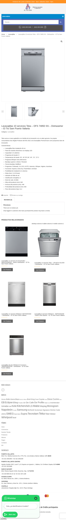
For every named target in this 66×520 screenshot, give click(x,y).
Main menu (33, 16)
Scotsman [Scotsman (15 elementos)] (38, 410)
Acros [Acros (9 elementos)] (3, 399)
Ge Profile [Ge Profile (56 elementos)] (39, 402)
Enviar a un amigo (16, 195)
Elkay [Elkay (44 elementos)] (15, 402)
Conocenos (4, 429)
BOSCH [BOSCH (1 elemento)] (21, 399)
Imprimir (4, 195)
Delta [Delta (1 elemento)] (46, 399)
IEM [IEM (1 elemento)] (49, 402)
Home (3, 34)
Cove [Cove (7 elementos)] (36, 399)
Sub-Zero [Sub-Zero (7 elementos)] (17, 414)
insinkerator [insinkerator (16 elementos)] (55, 403)
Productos (4, 435)
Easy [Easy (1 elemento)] (60, 399)
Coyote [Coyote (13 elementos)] (41, 399)
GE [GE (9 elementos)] (24, 403)
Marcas (3, 437)
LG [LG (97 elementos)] (31, 406)
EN (2, 445)
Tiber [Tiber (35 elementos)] (47, 414)
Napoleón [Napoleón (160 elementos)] (7, 409)
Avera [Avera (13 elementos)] (12, 399)
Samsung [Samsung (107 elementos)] (22, 409)
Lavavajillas (11, 34)
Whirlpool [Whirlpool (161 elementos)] (6, 417)
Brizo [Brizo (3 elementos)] (25, 399)
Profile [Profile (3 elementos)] (15, 410)
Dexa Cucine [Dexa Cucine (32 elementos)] (53, 399)
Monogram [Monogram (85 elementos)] (52, 406)
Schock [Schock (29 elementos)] (31, 410)
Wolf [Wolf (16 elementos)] (14, 418)
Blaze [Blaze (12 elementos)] (17, 399)
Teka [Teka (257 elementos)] (42, 413)
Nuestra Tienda (5, 432)
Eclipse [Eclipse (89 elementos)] (9, 402)
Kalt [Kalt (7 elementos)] (10, 406)
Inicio (3, 427)
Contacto (4, 442)
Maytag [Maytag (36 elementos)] (43, 406)
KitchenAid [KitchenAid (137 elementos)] (23, 406)
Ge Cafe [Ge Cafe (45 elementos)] (30, 402)
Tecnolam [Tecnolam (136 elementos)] (33, 413)
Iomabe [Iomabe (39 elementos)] (4, 406)
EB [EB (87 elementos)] (3, 402)
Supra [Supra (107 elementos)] (24, 413)
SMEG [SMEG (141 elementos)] (10, 413)
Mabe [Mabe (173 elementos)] (36, 405)
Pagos (3, 440)
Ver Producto (7, 269)
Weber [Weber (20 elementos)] (53, 414)
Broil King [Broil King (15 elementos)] (31, 399)
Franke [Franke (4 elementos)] (21, 403)
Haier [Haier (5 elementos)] (46, 403)
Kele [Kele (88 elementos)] (14, 406)
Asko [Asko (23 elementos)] (8, 399)
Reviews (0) (8, 200)
